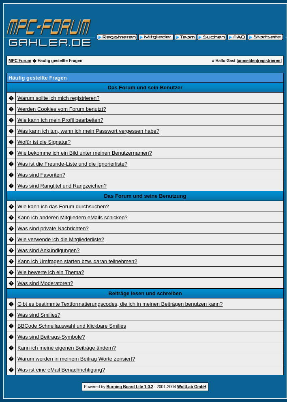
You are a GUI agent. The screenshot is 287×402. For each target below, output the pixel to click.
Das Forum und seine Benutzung (145, 196)
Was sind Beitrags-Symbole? (51, 337)
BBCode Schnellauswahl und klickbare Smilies (71, 326)
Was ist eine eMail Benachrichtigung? (61, 370)
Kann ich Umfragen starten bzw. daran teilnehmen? (77, 261)
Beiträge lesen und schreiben (145, 293)
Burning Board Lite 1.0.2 (129, 387)
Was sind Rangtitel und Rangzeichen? (62, 186)
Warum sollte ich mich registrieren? (58, 98)
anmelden (247, 60)
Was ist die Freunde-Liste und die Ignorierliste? (72, 164)
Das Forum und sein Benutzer (145, 87)
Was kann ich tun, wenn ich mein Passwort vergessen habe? (88, 131)
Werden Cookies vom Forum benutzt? (61, 109)
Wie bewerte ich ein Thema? (50, 272)
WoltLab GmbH (191, 387)
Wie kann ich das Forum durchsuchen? (63, 206)
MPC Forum (20, 60)
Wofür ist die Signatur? (44, 142)
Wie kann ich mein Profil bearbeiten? (60, 120)
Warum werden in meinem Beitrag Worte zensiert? (76, 359)
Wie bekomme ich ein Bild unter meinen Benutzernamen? (84, 153)
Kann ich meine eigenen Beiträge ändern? (66, 348)
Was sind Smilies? (38, 315)
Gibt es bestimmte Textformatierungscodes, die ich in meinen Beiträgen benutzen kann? (120, 304)
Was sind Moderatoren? (45, 283)
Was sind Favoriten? (41, 175)
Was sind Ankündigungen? (48, 250)
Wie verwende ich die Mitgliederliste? (60, 239)
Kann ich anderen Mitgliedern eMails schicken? (72, 217)
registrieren (269, 60)
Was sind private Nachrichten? (53, 228)
